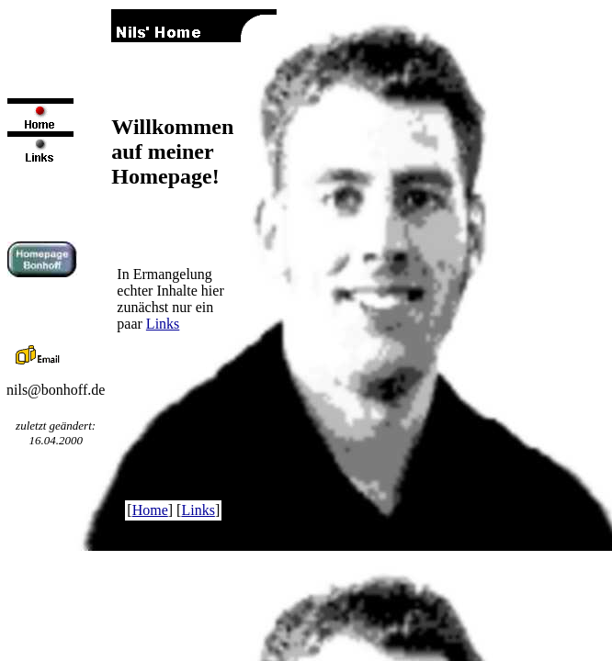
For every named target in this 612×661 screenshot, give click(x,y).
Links (162, 323)
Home (150, 510)
